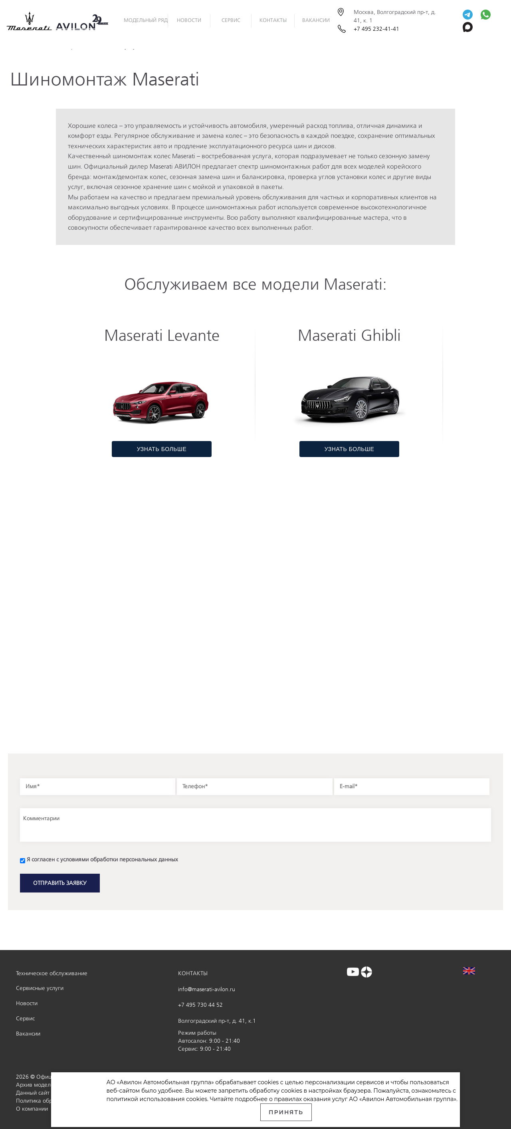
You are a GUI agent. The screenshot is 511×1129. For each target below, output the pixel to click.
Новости (27, 1003)
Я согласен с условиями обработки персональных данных (102, 859)
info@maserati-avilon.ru (206, 989)
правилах (288, 1099)
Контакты (273, 20)
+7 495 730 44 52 (200, 1005)
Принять (286, 1112)
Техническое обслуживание (51, 973)
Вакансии (316, 20)
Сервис (231, 20)
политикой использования (146, 1099)
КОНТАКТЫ (193, 973)
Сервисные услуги (39, 988)
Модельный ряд (146, 20)
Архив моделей (36, 1084)
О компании (32, 1108)
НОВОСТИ (189, 20)
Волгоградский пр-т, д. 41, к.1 (217, 1021)
